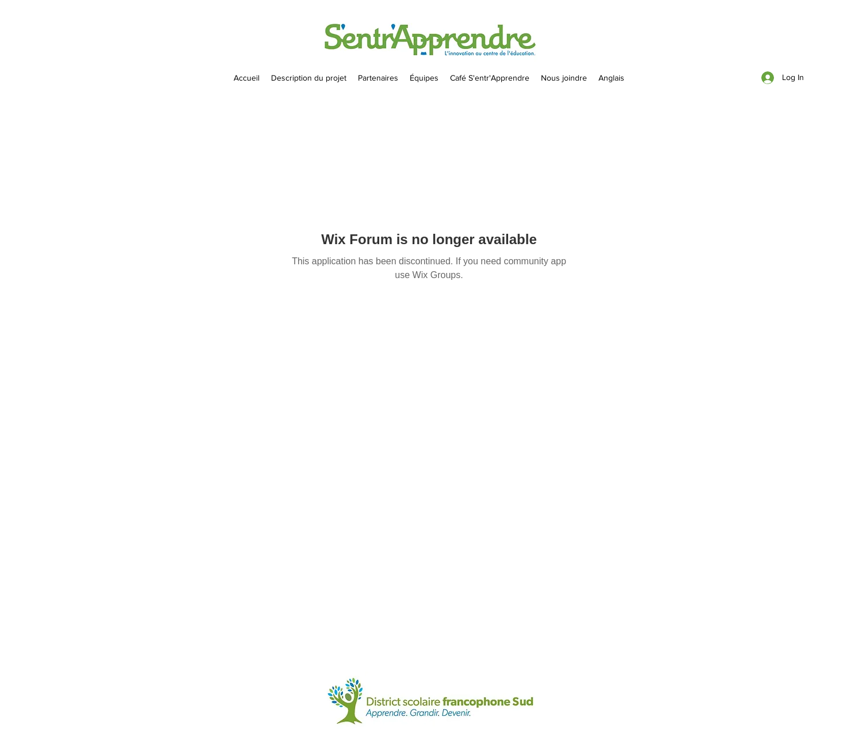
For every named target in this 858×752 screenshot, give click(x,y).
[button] (424, 77)
